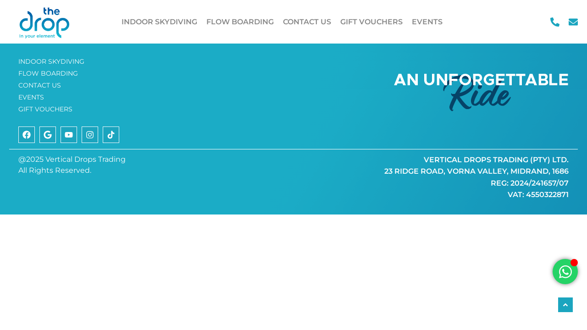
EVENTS (427, 21)
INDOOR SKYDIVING (159, 21)
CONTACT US (307, 21)
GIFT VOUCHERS (371, 21)
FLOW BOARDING (240, 21)
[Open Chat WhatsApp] (565, 271)
